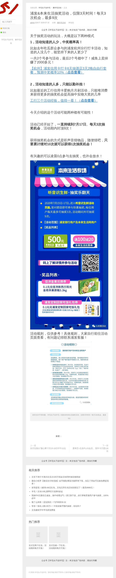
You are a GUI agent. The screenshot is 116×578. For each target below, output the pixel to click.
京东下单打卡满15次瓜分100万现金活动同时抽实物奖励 (56, 477)
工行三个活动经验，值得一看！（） (63, 100)
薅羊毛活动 (57, 8)
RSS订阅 (5, 28)
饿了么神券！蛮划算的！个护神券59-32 (49, 502)
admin (32, 23)
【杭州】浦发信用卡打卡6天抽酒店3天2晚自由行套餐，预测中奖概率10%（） (68, 70)
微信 (3, 32)
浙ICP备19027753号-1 (56, 572)
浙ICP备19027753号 (73, 572)
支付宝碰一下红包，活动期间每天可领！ (58, 537)
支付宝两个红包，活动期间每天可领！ (38, 537)
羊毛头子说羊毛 (10, 7)
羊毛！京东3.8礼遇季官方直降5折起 (47, 491)
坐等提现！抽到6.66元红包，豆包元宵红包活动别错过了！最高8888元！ (63, 487)
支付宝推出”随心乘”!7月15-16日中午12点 (48, 448)
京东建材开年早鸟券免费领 (43, 510)
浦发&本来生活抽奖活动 (72, 436)
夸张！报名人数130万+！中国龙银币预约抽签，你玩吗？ (56, 506)
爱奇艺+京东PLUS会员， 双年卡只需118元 (90, 449)
